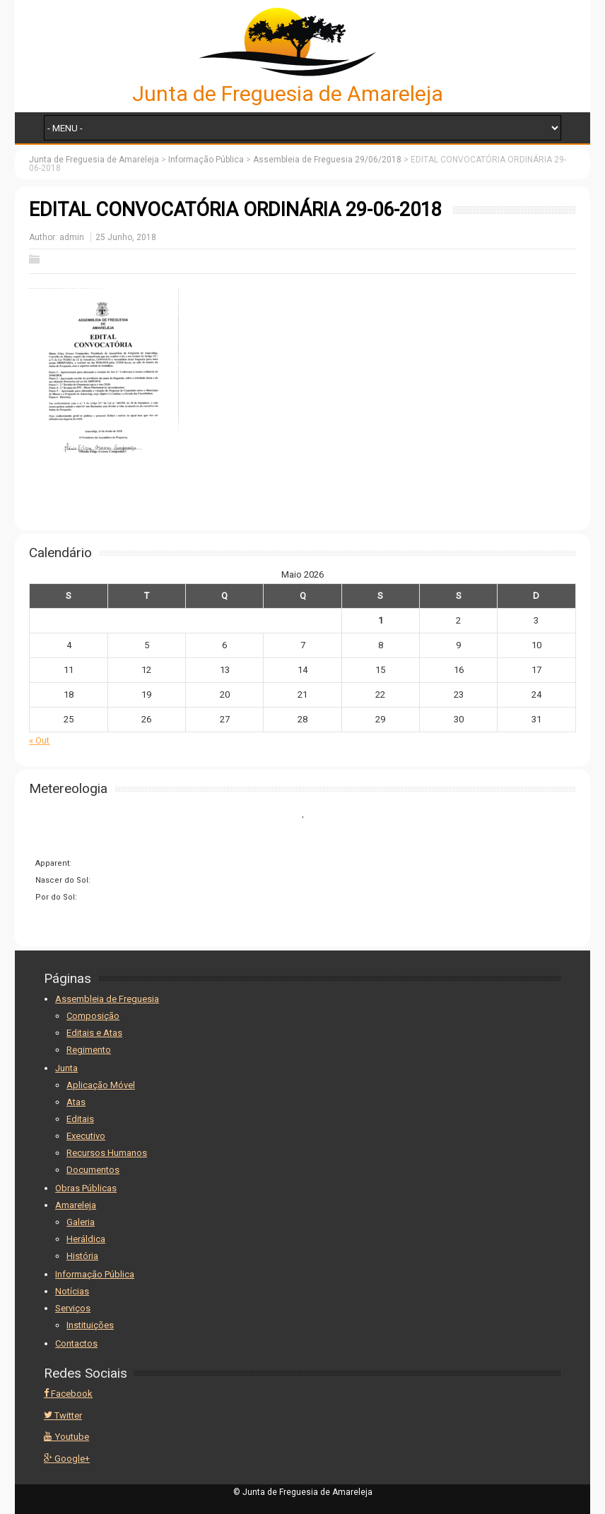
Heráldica (85, 1239)
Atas (76, 1102)
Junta (66, 1068)
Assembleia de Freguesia (107, 999)
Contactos (76, 1343)
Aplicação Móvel (100, 1085)
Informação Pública (94, 1274)
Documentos (92, 1169)
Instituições (90, 1325)
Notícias (72, 1291)
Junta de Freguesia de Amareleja (287, 93)
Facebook (68, 1393)
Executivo (85, 1136)
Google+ (67, 1458)
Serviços (72, 1308)
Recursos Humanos (106, 1153)
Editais (80, 1119)
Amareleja (75, 1205)
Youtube (66, 1436)
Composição (92, 1016)
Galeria (80, 1222)
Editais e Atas (94, 1032)
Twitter (63, 1415)
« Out (39, 740)
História (82, 1256)
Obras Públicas (86, 1188)
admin (71, 237)
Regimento (88, 1049)
